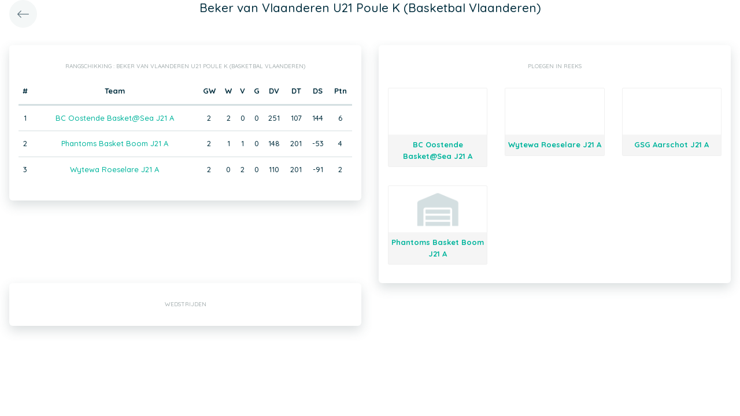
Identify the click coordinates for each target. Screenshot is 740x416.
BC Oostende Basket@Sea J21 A (115, 117)
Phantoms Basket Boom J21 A (114, 143)
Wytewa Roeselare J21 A (114, 169)
